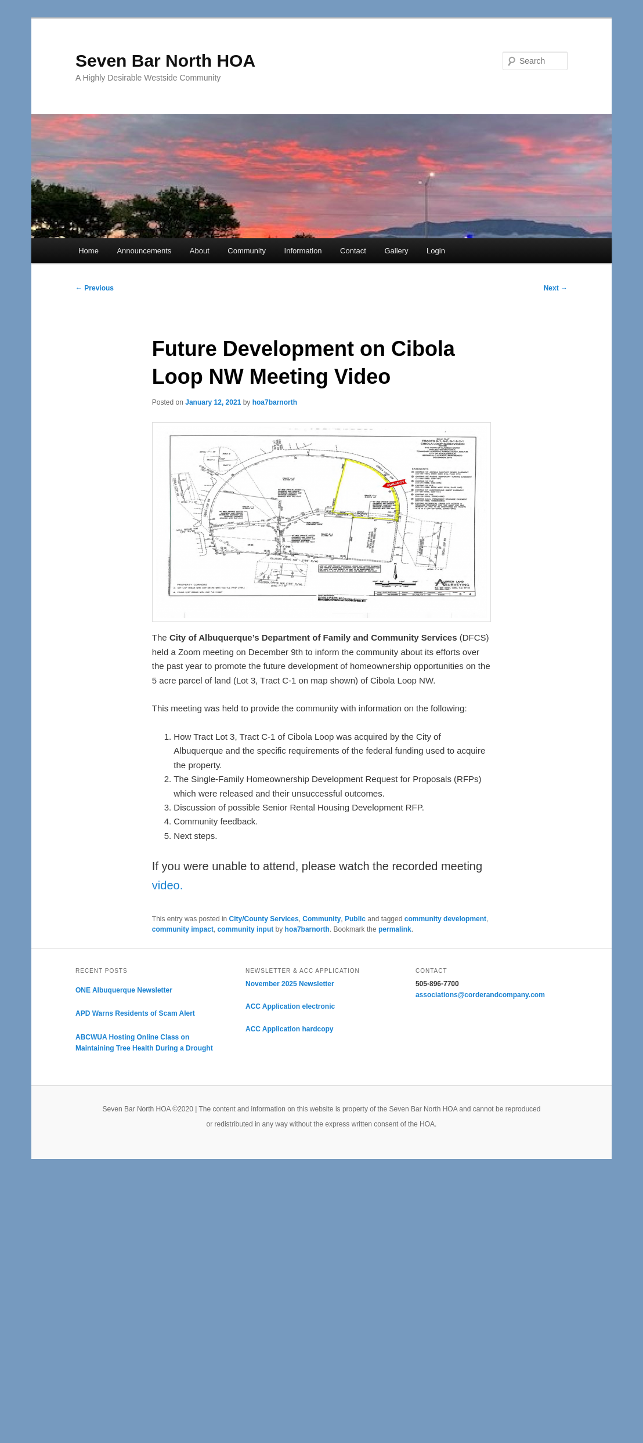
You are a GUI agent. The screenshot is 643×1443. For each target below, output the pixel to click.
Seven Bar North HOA (165, 60)
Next (556, 288)
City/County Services (264, 919)
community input (246, 929)
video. (167, 885)
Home (88, 250)
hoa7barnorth (274, 402)
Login (436, 250)
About (199, 250)
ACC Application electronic (290, 1006)
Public (355, 919)
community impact (183, 929)
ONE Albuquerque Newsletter (123, 990)
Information (303, 250)
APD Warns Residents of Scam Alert (135, 1013)
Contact (353, 250)
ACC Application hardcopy (289, 1029)
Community (246, 250)
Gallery (396, 250)
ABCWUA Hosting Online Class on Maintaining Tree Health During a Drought (144, 1043)
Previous (94, 288)
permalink (394, 929)
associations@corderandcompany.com (480, 995)
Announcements (144, 250)
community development (445, 919)
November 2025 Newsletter (289, 984)
